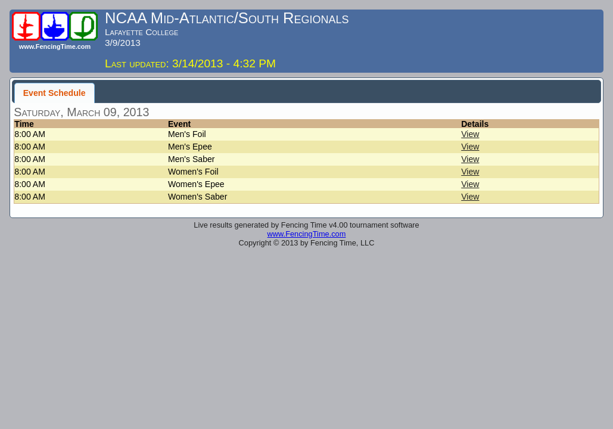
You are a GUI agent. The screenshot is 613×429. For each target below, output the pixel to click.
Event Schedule (54, 93)
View (470, 134)
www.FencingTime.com (306, 233)
